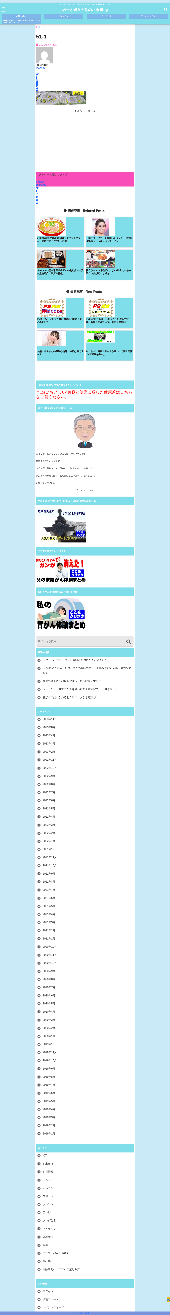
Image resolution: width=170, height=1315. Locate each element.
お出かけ (48, 1101)
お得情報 (48, 1109)
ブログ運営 (49, 1157)
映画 (45, 1182)
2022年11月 (50, 697)
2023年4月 (49, 672)
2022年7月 (49, 729)
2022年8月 (49, 721)
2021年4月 (49, 851)
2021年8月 (49, 818)
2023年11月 (50, 656)
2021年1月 (49, 875)
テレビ (47, 1149)
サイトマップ (106, 16)
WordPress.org (51, 1252)
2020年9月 (49, 908)
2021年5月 (49, 843)
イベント (48, 1117)
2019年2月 (49, 1062)
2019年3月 (49, 1054)
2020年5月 (49, 940)
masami (40, 69)
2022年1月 (49, 778)
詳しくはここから (85, 427)
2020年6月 (49, 932)
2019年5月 (49, 1038)
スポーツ (48, 1133)
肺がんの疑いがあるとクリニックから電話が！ (70, 634)
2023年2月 (49, 689)
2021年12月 (50, 786)
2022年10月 (50, 705)
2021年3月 (49, 859)
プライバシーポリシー (148, 16)
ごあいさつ (64, 16)
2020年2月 (49, 965)
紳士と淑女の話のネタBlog (85, 10)
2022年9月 (49, 713)
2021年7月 (49, 827)
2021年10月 (50, 802)
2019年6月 (49, 1030)
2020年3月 (49, 957)
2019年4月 (49, 1046)
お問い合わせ (85, 1313)
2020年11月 (50, 892)
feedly (41, 186)
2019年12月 (50, 981)
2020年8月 (49, 916)
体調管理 (48, 1174)
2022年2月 (49, 770)
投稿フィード (51, 1236)
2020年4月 (49, 948)
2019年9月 (49, 1005)
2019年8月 (49, 1013)
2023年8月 (49, 664)
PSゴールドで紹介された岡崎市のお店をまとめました (75, 597)
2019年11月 (50, 989)
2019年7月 (49, 1022)
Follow (40, 183)
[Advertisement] (85, 143)
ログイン (48, 1228)
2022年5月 (49, 745)
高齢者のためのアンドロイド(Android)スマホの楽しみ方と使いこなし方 (21, 21)
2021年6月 (49, 835)
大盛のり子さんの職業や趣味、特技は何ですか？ (72, 618)
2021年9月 (49, 810)
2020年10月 (50, 900)
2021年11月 (50, 794)
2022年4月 (49, 753)
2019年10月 (50, 997)
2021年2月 (49, 867)
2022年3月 (49, 762)
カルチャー (49, 1125)
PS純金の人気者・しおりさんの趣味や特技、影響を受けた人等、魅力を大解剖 (87, 607)
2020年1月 (49, 973)
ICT (45, 1092)
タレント (48, 1141)
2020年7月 (49, 924)
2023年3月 (49, 680)
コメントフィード (53, 1244)
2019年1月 (49, 1070)
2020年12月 (50, 884)
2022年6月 (49, 737)
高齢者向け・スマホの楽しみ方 (61, 1206)
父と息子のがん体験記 (56, 1190)
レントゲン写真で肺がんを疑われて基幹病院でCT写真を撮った (80, 626)
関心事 (47, 1198)
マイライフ (49, 1165)
